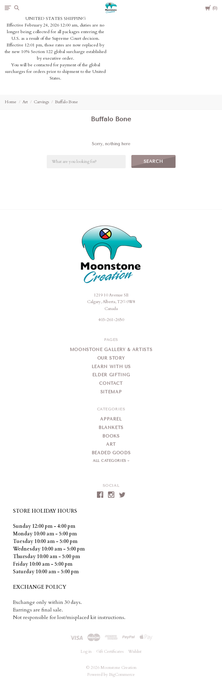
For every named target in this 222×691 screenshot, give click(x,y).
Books (110, 436)
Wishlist (134, 651)
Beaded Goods (111, 452)
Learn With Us (111, 366)
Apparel (111, 419)
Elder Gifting (111, 374)
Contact (111, 383)
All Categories (110, 461)
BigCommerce (122, 674)
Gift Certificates (109, 651)
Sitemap (111, 392)
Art (25, 102)
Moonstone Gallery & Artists (111, 349)
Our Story (111, 358)
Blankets (111, 427)
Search (153, 161)
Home (10, 102)
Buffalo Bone (66, 102)
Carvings (41, 102)
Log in (86, 651)
